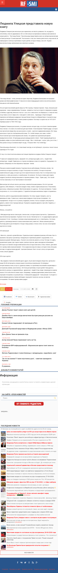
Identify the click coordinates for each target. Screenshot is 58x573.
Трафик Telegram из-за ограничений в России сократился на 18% (29, 440)
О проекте (5, 569)
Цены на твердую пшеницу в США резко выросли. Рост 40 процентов (30, 479)
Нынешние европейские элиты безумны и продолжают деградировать (31, 490)
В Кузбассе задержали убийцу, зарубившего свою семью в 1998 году (30, 445)
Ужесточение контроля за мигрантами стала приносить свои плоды (30, 503)
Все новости (29, 552)
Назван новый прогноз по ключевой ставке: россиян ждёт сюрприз (30, 509)
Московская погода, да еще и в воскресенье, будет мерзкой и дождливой (28, 521)
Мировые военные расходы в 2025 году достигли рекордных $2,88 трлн (31, 434)
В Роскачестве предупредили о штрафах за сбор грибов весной (28, 515)
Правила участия (27, 569)
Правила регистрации (41, 569)
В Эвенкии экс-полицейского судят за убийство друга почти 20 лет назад (26, 429)
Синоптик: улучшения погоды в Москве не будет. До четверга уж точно (31, 462)
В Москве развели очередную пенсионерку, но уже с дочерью (28, 485)
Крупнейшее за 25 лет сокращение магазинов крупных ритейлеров (29, 468)
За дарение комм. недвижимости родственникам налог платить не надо (31, 451)
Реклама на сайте (14, 569)
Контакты (52, 569)
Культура (16, 289)
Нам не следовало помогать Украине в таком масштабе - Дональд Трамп (32, 498)
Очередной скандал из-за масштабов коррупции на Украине (27, 457)
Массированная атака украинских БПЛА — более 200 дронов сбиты (30, 528)
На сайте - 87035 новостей (14, 394)
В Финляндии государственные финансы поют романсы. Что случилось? (32, 535)
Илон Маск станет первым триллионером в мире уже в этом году (29, 542)
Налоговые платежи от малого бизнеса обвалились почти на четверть (31, 473)
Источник (3, 284)
